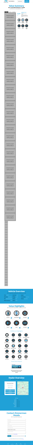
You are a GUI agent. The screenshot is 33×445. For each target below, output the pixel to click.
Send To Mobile (10, 393)
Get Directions (10, 391)
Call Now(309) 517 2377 (27, 1)
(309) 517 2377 (20, 8)
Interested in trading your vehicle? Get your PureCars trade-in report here (16, 438)
